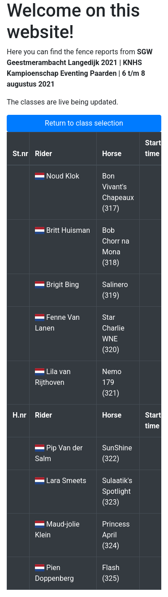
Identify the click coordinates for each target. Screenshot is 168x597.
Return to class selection (84, 123)
